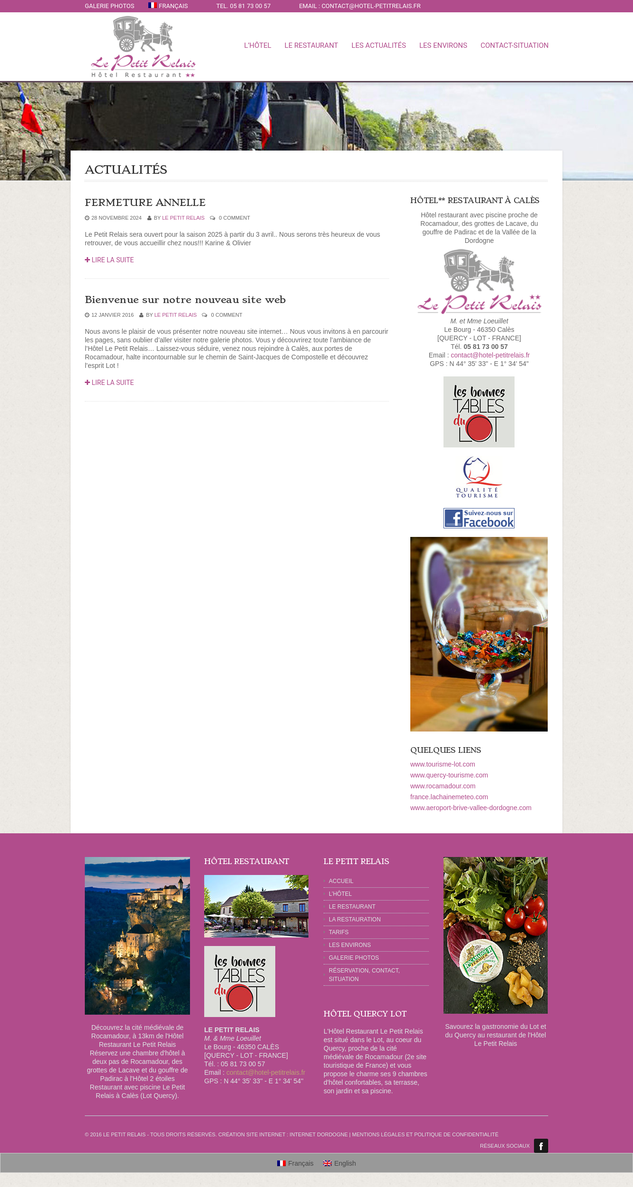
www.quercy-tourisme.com (449, 775)
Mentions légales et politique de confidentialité (425, 1134)
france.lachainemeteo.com (449, 797)
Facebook (541, 1146)
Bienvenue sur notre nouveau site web (185, 299)
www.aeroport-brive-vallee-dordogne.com (471, 808)
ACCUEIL (341, 881)
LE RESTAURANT (311, 45)
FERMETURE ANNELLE (145, 202)
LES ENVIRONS (443, 45)
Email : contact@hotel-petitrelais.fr (360, 5)
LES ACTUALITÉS (379, 45)
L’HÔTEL (340, 894)
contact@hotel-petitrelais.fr (490, 355)
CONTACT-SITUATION (514, 45)
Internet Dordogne (318, 1134)
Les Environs (350, 945)
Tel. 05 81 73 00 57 (243, 5)
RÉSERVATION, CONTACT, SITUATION (364, 974)
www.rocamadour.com (443, 786)
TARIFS (339, 932)
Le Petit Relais (183, 218)
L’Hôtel (257, 45)
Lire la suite (109, 260)
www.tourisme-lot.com (442, 764)
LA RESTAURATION (355, 919)
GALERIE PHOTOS (109, 5)
